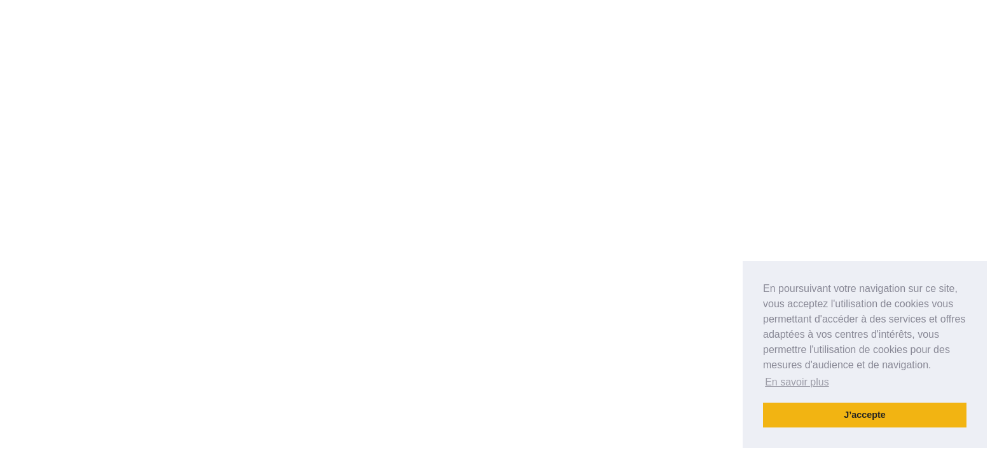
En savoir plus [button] (797, 382)
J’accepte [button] (865, 415)
